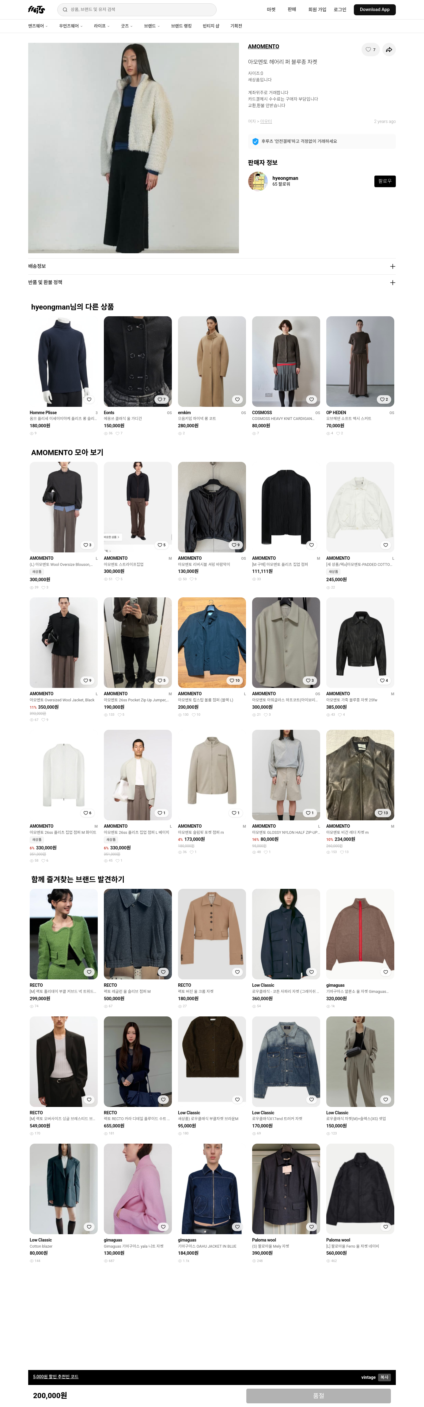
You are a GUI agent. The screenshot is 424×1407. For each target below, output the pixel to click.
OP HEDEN (336, 412)
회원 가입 (318, 10)
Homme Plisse (43, 412)
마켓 (271, 10)
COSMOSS (262, 412)
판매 (292, 9)
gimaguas (335, 985)
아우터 (266, 121)
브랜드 (152, 26)
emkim (184, 412)
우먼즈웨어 (71, 26)
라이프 (102, 26)
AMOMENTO (263, 46)
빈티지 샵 (211, 26)
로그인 (340, 10)
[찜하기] (371, 49)
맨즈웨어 (38, 26)
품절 (318, 1396)
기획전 (236, 26)
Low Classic (263, 985)
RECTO (36, 985)
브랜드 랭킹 (181, 26)
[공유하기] (389, 49)
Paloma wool (264, 1240)
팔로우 (385, 181)
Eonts (109, 412)
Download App (375, 9)
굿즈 (127, 26)
